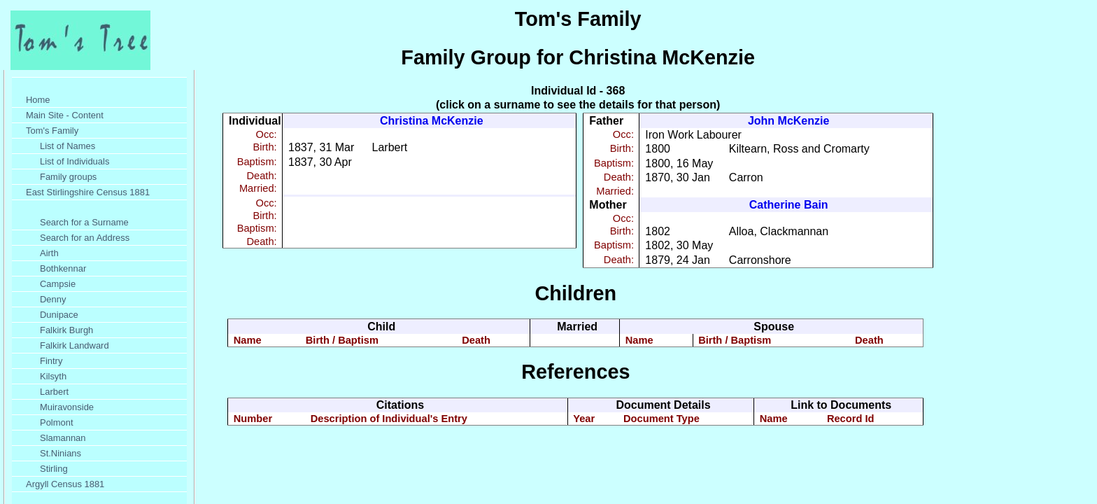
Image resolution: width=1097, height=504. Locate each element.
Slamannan (63, 438)
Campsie (58, 284)
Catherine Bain (788, 205)
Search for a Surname (84, 222)
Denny (53, 299)
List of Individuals (74, 161)
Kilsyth (53, 376)
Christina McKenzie (431, 121)
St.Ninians (60, 453)
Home (38, 99)
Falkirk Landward (74, 345)
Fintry (51, 361)
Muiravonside (67, 407)
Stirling (54, 468)
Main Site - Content (65, 115)
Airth (49, 253)
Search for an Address (84, 237)
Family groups (68, 177)
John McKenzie (788, 121)
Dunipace (59, 314)
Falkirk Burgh (66, 330)
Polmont (56, 422)
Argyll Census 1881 (65, 484)
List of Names (67, 146)
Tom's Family (52, 130)
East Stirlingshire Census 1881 (88, 192)
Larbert (54, 391)
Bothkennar (63, 268)
